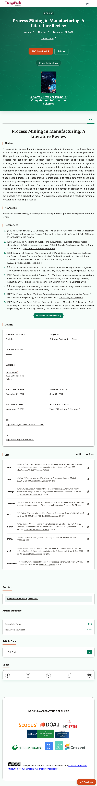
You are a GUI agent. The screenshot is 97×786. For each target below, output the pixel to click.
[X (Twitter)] (48, 675)
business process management (69, 213)
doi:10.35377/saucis (34, 554)
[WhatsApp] (28, 675)
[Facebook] (7, 675)
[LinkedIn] (69, 675)
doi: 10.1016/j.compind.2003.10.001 (78, 270)
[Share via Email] (89, 675)
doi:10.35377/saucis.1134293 (43, 481)
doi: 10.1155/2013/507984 (71, 297)
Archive (7, 587)
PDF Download (41, 51)
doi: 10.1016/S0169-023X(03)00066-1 (74, 308)
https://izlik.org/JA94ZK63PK (20, 439)
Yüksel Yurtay (47, 38)
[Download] (89, 652)
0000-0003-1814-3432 (15, 376)
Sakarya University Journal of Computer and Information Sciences (48, 100)
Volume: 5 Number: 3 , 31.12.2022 (22, 598)
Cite (61, 51)
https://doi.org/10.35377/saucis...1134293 (25, 424)
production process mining (15, 213)
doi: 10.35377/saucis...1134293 (54, 516)
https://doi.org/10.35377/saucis (29, 494)
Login (86, 3)
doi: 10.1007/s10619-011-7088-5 (40, 248)
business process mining (41, 213)
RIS (78, 454)
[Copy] (88, 468)
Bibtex (90, 454)
